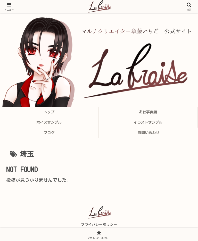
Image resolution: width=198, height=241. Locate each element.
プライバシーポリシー (99, 224)
